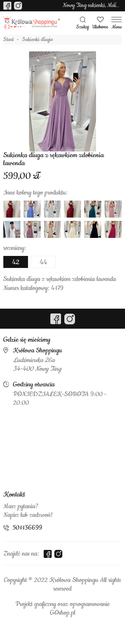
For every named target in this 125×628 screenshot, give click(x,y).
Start (8, 39)
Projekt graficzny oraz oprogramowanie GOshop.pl (62, 608)
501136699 (27, 528)
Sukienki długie (37, 39)
